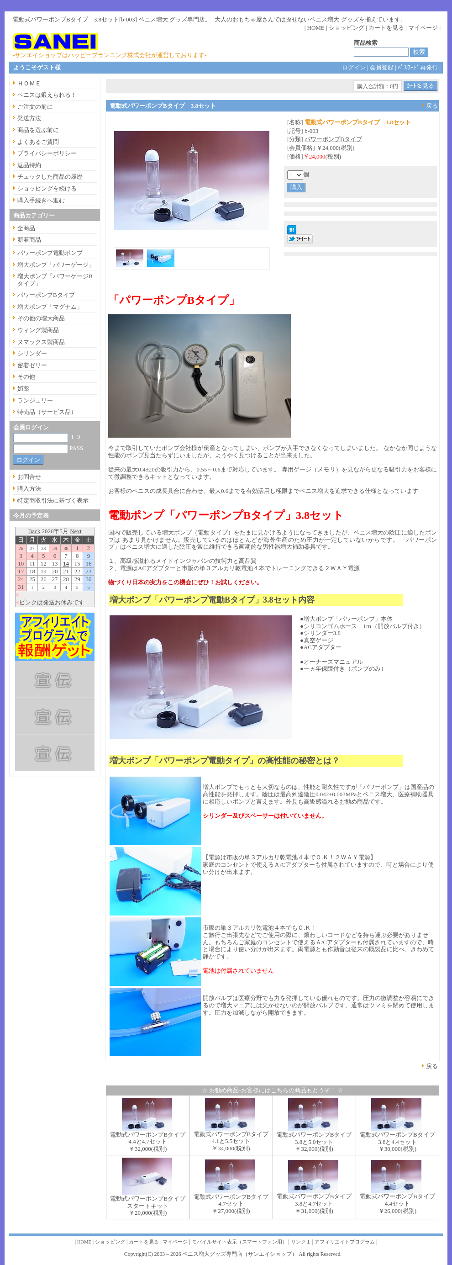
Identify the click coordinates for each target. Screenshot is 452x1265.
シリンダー (32, 353)
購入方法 (29, 488)
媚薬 (23, 388)
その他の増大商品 (41, 318)
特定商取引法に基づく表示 (53, 500)
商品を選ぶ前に (38, 130)
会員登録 (382, 67)
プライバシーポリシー (47, 153)
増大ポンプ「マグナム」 (50, 306)
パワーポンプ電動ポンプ (50, 252)
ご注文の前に (35, 106)
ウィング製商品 (38, 330)
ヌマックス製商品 (41, 342)
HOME (316, 27)
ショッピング (346, 27)
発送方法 (29, 118)
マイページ (423, 27)
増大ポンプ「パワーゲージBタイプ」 (55, 280)
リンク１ (301, 1241)
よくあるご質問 (38, 141)
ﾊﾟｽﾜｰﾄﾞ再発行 (418, 67)
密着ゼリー (32, 365)
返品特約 (29, 165)
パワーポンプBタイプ (333, 139)
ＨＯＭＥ (29, 83)
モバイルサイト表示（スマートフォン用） (239, 1241)
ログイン (354, 67)
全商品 (26, 228)
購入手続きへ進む (41, 200)
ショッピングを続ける (47, 188)
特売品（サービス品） (47, 411)
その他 (26, 376)
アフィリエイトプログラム (345, 1241)
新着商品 (29, 239)
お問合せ (29, 476)
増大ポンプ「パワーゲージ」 (56, 264)
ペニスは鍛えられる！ (47, 94)
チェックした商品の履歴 (50, 176)
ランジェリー (35, 400)
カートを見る (386, 27)
